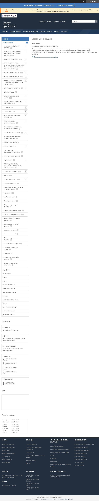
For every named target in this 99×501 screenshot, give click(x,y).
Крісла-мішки (6, 462)
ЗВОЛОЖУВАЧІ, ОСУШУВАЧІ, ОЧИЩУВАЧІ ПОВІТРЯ (13, 127)
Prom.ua (59, 497)
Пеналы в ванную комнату (12, 214)
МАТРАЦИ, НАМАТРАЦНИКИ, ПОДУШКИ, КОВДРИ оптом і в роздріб (13, 82)
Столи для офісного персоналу (59, 449)
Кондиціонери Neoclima (82, 450)
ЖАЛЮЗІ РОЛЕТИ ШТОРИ (12, 156)
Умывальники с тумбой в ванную (11, 225)
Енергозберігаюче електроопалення (9, 122)
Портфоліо (6, 270)
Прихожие (7, 193)
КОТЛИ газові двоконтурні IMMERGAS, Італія (12, 137)
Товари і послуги (15, 31)
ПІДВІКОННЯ (8, 160)
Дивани (28, 463)
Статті (5, 281)
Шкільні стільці (30, 460)
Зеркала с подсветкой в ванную (11, 258)
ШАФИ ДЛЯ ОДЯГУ (10, 179)
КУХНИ (6, 175)
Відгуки (56, 31)
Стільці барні (30, 452)
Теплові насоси (79, 465)
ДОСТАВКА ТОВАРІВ (9, 292)
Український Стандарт (30, 31)
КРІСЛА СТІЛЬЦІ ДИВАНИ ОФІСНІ (12, 47)
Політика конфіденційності (65, 499)
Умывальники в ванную (11, 243)
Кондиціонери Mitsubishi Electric (84, 444)
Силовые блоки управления (12, 210)
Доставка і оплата (46, 31)
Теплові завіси (79, 462)
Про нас (5, 296)
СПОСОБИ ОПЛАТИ (9, 288)
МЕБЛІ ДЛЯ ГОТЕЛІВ (10, 142)
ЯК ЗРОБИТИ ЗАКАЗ (9, 284)
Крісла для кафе (7, 459)
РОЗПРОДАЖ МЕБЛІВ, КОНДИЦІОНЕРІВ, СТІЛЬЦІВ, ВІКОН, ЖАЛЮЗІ (13, 165)
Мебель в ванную (9, 197)
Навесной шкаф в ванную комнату (12, 219)
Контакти (64, 31)
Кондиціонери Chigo (81, 459)
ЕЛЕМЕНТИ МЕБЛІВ (10, 183)
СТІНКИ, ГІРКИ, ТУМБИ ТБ (12, 88)
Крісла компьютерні (8, 444)
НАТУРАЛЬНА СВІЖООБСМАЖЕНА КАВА (12, 151)
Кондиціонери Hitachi (81, 447)
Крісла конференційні (8, 453)
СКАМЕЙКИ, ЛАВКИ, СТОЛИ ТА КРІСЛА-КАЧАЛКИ (13, 188)
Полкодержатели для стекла (11, 248)
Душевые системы (10, 230)
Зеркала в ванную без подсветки (11, 264)
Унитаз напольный (10, 234)
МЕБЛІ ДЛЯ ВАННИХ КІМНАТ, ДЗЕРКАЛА (13, 102)
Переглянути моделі (65, 5)
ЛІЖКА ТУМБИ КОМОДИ (11, 76)
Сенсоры (7, 253)
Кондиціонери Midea (81, 453)
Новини (5, 277)
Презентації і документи (10, 299)
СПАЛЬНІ (7, 107)
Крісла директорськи (8, 447)
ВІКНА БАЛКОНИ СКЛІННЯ (12, 132)
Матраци (53, 458)
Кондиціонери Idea (80, 456)
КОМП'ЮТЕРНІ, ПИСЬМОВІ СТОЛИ (12, 116)
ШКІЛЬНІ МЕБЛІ (9, 92)
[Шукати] (96, 21)
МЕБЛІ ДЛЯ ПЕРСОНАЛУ (11, 72)
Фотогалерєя (7, 273)
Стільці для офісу (31, 444)
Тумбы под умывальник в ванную (12, 238)
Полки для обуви (9, 201)
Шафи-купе (53, 461)
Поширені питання (8, 311)
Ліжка (52, 455)
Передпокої (8, 111)
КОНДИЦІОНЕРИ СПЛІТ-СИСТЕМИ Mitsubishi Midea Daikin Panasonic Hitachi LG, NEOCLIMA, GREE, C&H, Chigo (14, 66)
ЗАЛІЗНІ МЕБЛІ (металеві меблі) (11, 97)
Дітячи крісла (6, 456)
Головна (5, 31)
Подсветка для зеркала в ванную (12, 205)
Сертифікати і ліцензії (9, 307)
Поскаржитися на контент (48, 499)
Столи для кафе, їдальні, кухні (59, 452)
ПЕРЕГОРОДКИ (9, 146)
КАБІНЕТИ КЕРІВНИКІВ (11, 59)
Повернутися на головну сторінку (46, 57)
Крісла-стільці (6, 450)
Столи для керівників (56, 446)
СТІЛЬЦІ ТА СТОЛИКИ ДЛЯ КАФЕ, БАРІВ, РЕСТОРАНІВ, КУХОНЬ (12, 53)
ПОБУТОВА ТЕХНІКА (10, 171)
